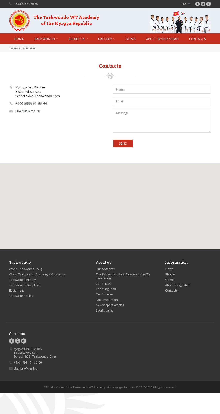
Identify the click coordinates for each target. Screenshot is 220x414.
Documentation (107, 300)
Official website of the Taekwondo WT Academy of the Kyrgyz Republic (89, 388)
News (130, 39)
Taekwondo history (22, 281)
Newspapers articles (110, 306)
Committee (104, 284)
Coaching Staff (106, 290)
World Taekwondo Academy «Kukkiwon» (37, 275)
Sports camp (104, 311)
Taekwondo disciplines (24, 286)
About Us (76, 39)
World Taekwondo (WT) (25, 270)
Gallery (105, 39)
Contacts (197, 39)
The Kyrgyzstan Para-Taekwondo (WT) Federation (123, 277)
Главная (14, 48)
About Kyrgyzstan (162, 39)
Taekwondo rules (21, 297)
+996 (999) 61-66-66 (26, 4)
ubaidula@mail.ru (27, 111)
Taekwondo (44, 39)
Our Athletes (104, 295)
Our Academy (105, 270)
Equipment (16, 291)
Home (19, 39)
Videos (169, 281)
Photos (170, 275)
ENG (186, 4)
